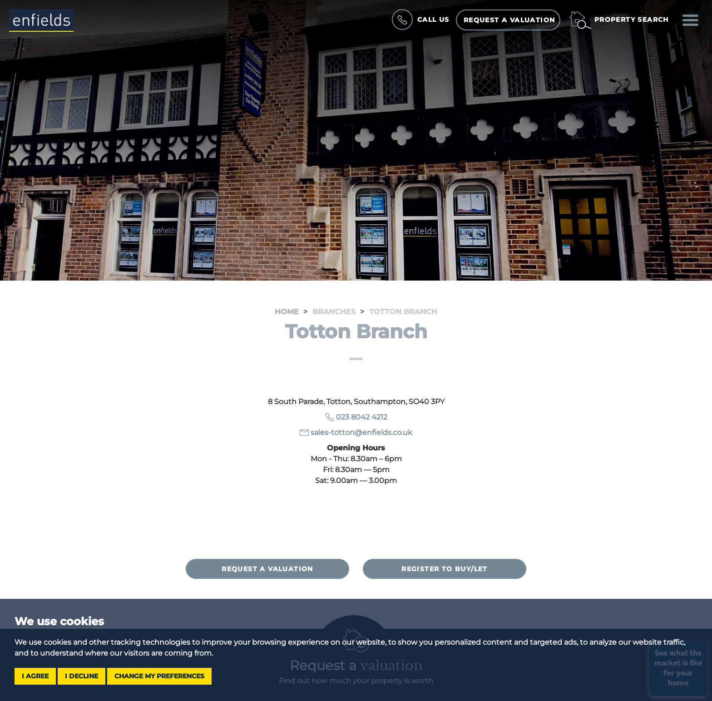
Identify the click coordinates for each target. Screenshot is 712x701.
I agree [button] (35, 676)
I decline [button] (81, 676)
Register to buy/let (444, 569)
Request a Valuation (509, 20)
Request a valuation (267, 569)
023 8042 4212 (361, 417)
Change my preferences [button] (159, 676)
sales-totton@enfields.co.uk (361, 432)
